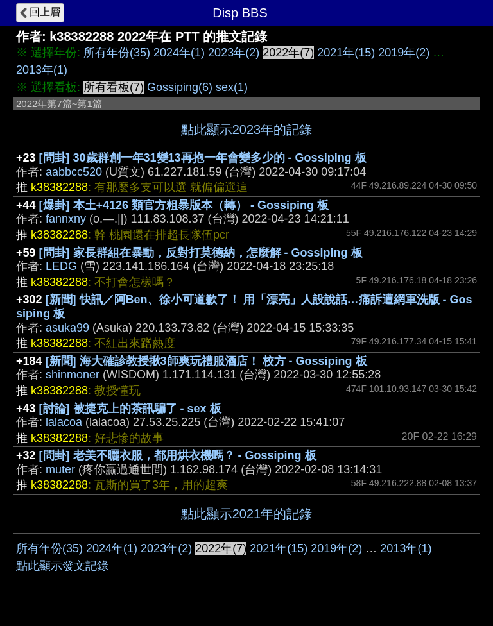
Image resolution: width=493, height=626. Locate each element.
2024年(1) (179, 52)
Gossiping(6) (179, 87)
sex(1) (232, 87)
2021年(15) (346, 52)
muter (60, 469)
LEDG (61, 266)
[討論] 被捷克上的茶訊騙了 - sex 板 (130, 408)
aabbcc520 (74, 171)
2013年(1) (41, 69)
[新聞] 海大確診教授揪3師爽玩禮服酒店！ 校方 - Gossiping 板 (206, 361)
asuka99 (67, 327)
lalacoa (64, 422)
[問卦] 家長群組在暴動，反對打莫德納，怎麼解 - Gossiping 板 (201, 252)
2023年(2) (233, 52)
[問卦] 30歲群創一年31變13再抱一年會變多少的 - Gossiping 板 (203, 157)
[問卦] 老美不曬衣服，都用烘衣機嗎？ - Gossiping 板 (177, 455)
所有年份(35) (116, 52)
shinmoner (72, 374)
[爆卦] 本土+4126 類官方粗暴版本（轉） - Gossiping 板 (184, 205)
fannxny (66, 218)
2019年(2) (403, 52)
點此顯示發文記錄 (62, 565)
